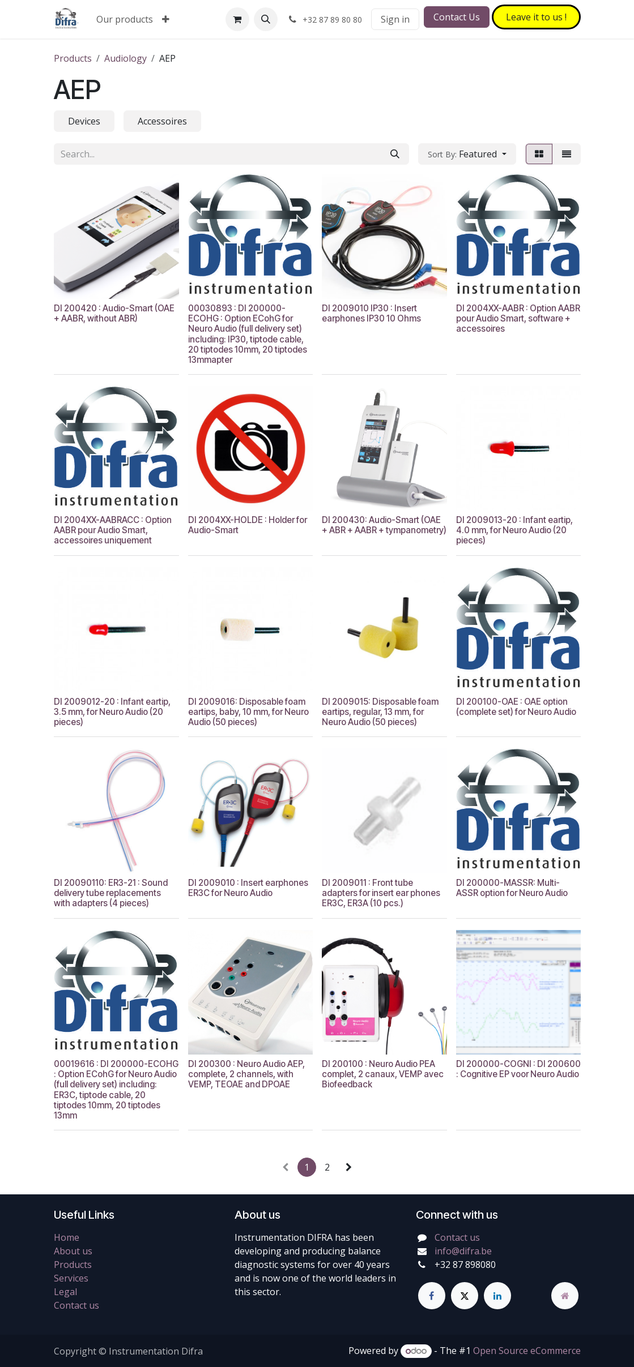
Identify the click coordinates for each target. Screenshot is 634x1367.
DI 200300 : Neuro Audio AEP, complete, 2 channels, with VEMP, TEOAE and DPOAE (246, 1074)
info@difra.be (463, 1251)
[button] (266, 19)
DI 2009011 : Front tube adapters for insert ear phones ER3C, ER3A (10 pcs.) (381, 893)
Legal (65, 1291)
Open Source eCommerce (527, 1350)
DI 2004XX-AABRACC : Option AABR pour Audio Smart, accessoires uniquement (113, 530)
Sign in (395, 19)
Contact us (76, 1305)
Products (73, 58)
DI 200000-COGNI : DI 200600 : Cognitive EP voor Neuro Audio (518, 1069)
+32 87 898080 (465, 1264)
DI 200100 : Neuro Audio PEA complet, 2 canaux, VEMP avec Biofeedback (383, 1074)
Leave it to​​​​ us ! (536, 17)
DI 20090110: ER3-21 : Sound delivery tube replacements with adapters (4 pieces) (111, 893)
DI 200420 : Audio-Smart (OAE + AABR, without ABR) (114, 312)
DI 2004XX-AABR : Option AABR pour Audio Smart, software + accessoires (518, 317)
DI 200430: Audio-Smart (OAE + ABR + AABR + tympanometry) (384, 525)
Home (66, 1237)
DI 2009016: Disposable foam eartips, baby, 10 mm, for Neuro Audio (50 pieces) (248, 711)
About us (73, 1251)
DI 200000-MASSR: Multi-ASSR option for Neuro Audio (511, 887)
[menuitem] (125, 19)
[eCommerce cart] (237, 19)
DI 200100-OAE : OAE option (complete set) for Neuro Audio (516, 706)
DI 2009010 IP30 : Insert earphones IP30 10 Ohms (371, 312)
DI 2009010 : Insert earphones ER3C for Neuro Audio (248, 887)
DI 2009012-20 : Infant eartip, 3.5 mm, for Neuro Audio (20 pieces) (112, 711)
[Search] (395, 154)
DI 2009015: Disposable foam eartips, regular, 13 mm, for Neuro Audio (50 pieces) (380, 711)
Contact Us (456, 17)
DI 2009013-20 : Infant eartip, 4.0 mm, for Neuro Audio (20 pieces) (514, 530)
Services (71, 1278)
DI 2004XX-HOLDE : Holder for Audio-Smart (247, 525)
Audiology (125, 58)
